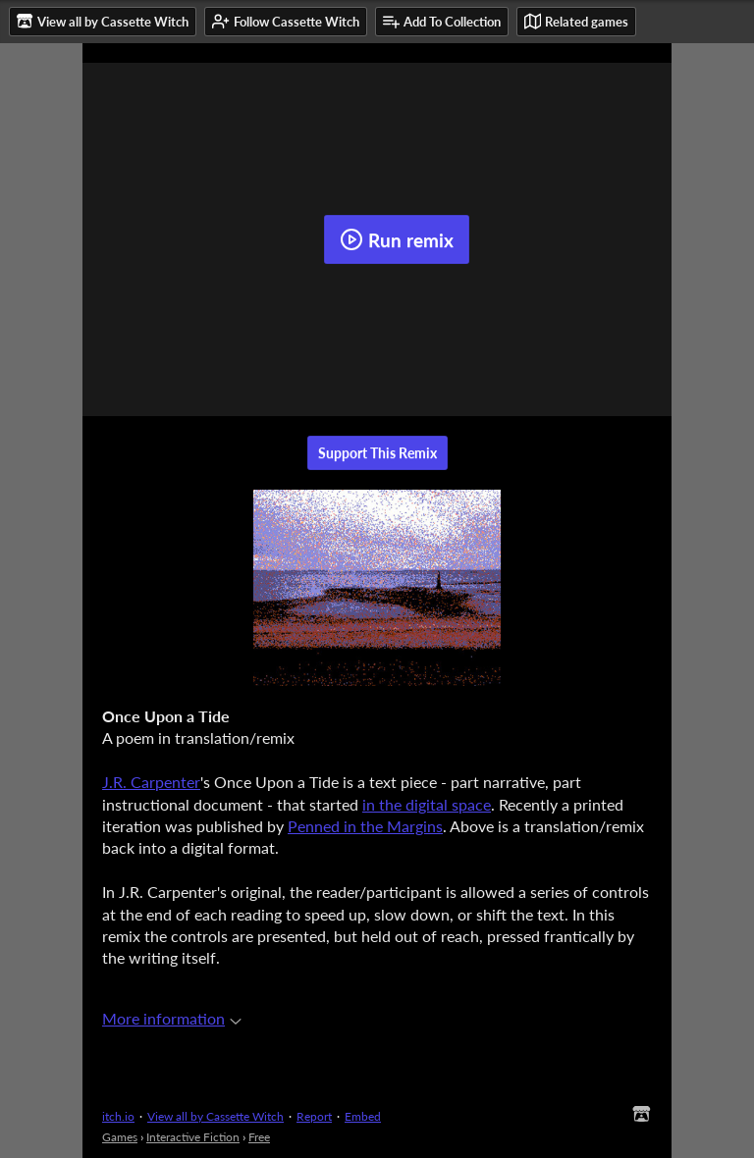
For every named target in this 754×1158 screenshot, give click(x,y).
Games (119, 1137)
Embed (363, 1116)
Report (314, 1116)
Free (259, 1137)
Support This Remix (377, 453)
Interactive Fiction (193, 1137)
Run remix (397, 239)
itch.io (118, 1116)
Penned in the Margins (365, 825)
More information (172, 1018)
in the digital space (426, 804)
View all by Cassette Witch (215, 1116)
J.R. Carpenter (151, 781)
